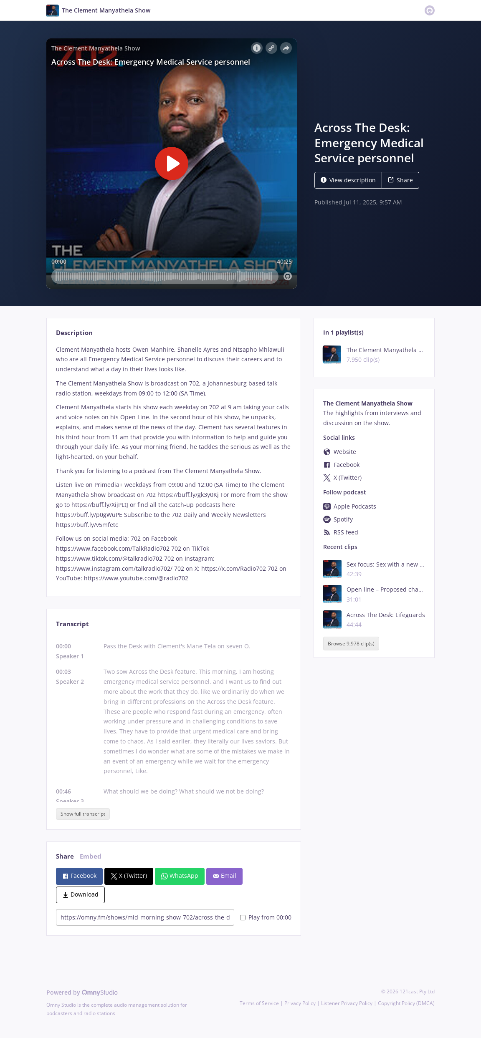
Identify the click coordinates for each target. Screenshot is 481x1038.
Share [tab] (65, 856)
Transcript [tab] (72, 624)
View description (348, 180)
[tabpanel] (173, 464)
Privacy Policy (300, 1003)
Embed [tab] (90, 856)
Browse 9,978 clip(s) (351, 643)
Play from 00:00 (265, 917)
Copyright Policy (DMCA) (406, 1003)
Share (400, 180)
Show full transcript (83, 813)
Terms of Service (259, 1003)
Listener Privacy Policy (346, 1003)
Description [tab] (74, 332)
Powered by (82, 992)
